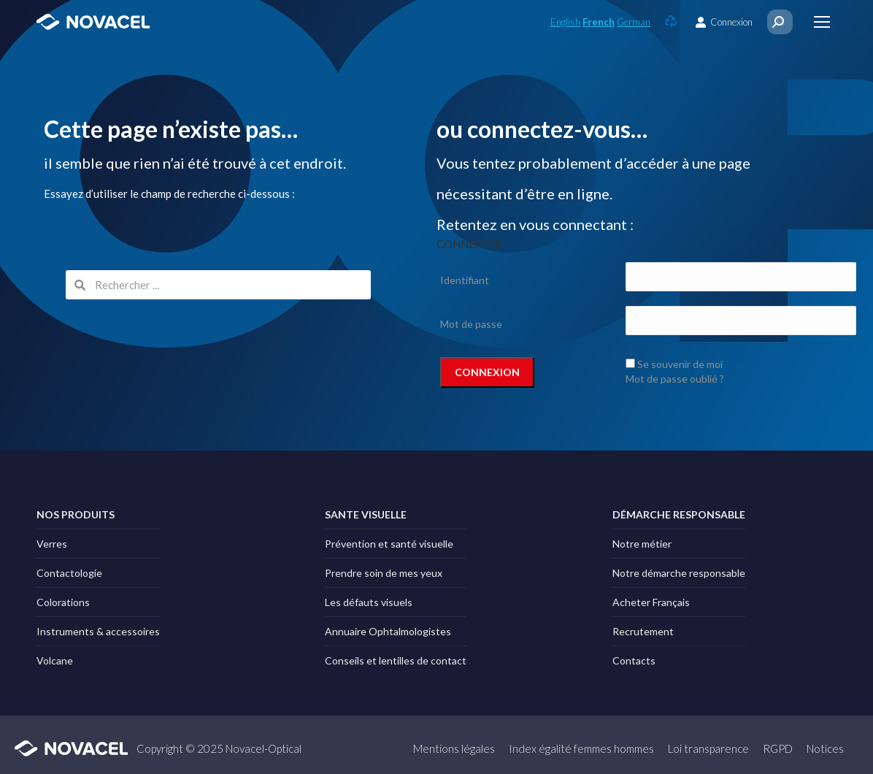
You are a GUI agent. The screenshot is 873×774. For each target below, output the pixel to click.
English (565, 22)
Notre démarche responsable (678, 573)
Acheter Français (651, 602)
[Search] (778, 21)
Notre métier (642, 543)
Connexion (724, 22)
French (598, 22)
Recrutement (643, 631)
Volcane (54, 660)
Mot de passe (471, 324)
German (633, 22)
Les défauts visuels (368, 602)
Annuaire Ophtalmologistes (388, 631)
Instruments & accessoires (98, 631)
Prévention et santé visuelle (389, 543)
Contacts (633, 660)
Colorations (63, 602)
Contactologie (69, 573)
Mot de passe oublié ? (675, 378)
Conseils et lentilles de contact (395, 660)
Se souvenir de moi (680, 364)
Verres (51, 543)
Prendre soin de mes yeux (383, 573)
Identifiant (464, 280)
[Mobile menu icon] (822, 22)
